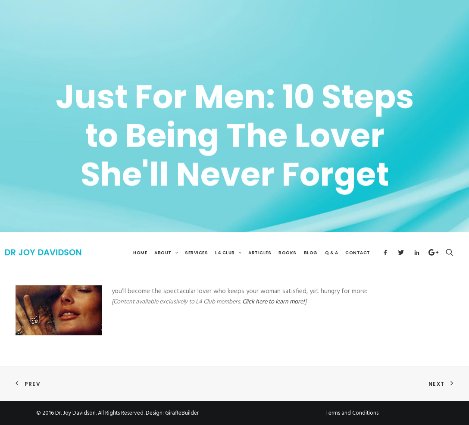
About (166, 253)
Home (140, 253)
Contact (357, 253)
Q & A (331, 253)
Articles (259, 253)
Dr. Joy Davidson (75, 413)
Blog (311, 253)
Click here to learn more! (273, 302)
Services (196, 253)
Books (287, 253)
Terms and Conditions (351, 413)
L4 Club (228, 253)
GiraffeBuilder (182, 413)
